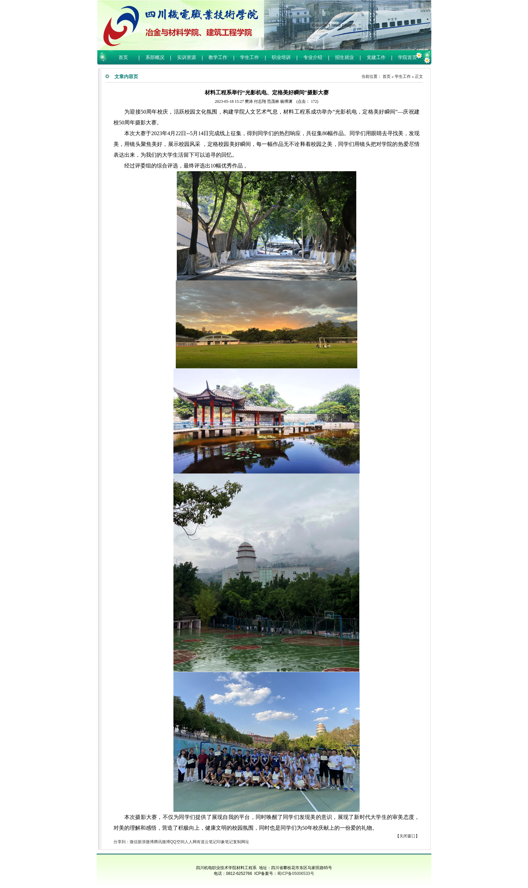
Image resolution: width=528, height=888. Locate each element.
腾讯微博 (162, 841)
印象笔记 (225, 841)
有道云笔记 (207, 841)
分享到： (121, 841)
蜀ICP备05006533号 (295, 873)
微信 (134, 841)
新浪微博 (146, 841)
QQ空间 (177, 841)
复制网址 (241, 841)
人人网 (191, 841)
